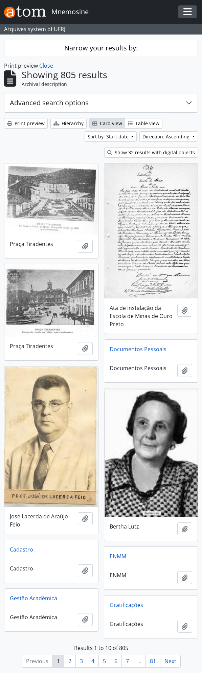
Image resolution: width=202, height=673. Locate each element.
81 (153, 661)
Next (170, 661)
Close (46, 65)
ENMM (118, 556)
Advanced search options (49, 102)
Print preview (26, 123)
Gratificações (126, 605)
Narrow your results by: (101, 47)
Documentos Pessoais (138, 349)
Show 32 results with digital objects (151, 152)
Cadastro (21, 549)
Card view (107, 123)
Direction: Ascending (166, 136)
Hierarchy (68, 123)
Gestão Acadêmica (33, 598)
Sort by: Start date (109, 136)
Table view (143, 123)
